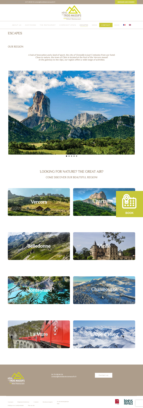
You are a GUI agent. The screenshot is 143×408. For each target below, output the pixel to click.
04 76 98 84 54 (29, 2)
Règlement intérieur (23, 402)
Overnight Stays (67, 25)
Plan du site (31, 405)
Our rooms (30, 25)
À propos (10, 402)
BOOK (117, 25)
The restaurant (48, 25)
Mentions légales (48, 402)
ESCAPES (84, 25)
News (94, 25)
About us (16, 25)
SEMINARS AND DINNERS (125, 2)
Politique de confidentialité (16, 405)
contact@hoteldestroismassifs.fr (44, 2)
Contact (105, 25)
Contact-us (104, 375)
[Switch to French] (124, 25)
